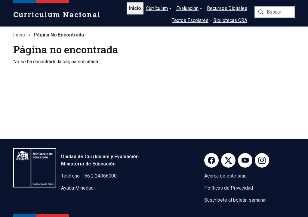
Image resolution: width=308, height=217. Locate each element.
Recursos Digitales (227, 8)
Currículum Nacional (57, 14)
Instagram (262, 160)
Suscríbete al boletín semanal (235, 200)
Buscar (260, 12)
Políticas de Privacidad (228, 188)
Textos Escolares (190, 20)
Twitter (228, 160)
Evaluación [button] (187, 8)
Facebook (211, 160)
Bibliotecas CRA (230, 20)
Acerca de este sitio (225, 176)
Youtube (245, 160)
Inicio (135, 8)
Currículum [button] (157, 8)
